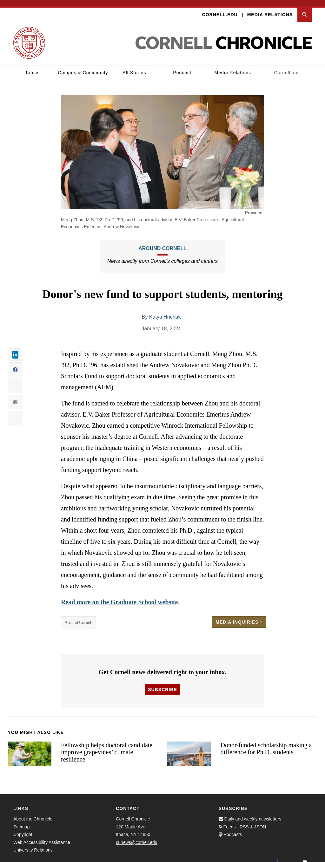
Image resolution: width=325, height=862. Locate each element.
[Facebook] (277, 855)
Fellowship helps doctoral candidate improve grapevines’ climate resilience (106, 745)
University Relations (33, 843)
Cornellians (287, 66)
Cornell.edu (220, 8)
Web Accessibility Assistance (41, 836)
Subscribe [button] (162, 683)
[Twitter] (291, 855)
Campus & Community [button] (83, 66)
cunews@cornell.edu (136, 836)
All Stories (134, 66)
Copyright (22, 828)
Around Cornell (162, 242)
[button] (304, 8)
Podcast (182, 66)
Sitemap (21, 820)
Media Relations (270, 8)
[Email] (305, 855)
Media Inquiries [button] (239, 615)
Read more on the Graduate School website (119, 595)
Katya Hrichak (165, 310)
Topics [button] (32, 66)
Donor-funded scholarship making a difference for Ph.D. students (266, 742)
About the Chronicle (32, 812)
